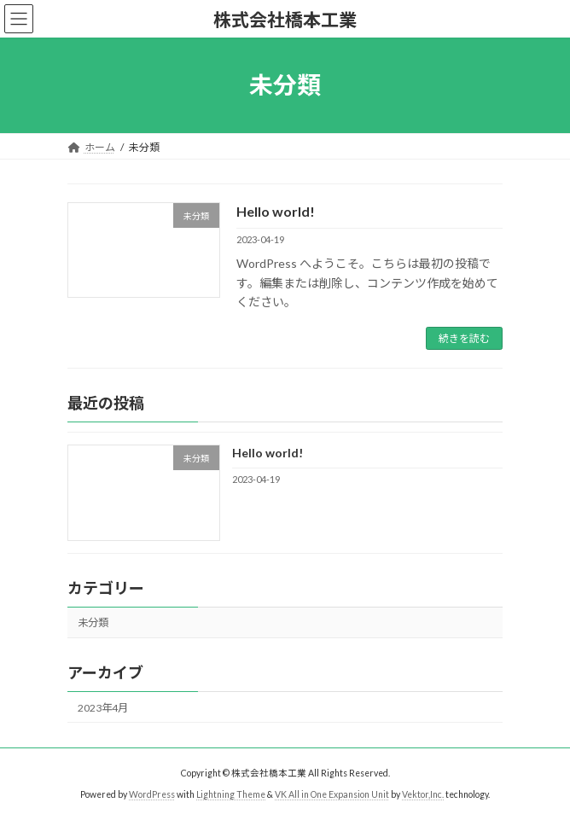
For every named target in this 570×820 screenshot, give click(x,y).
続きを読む (464, 338)
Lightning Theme (230, 793)
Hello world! (275, 211)
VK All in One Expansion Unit (332, 793)
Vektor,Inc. (423, 793)
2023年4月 (103, 707)
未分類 (93, 623)
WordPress (152, 793)
